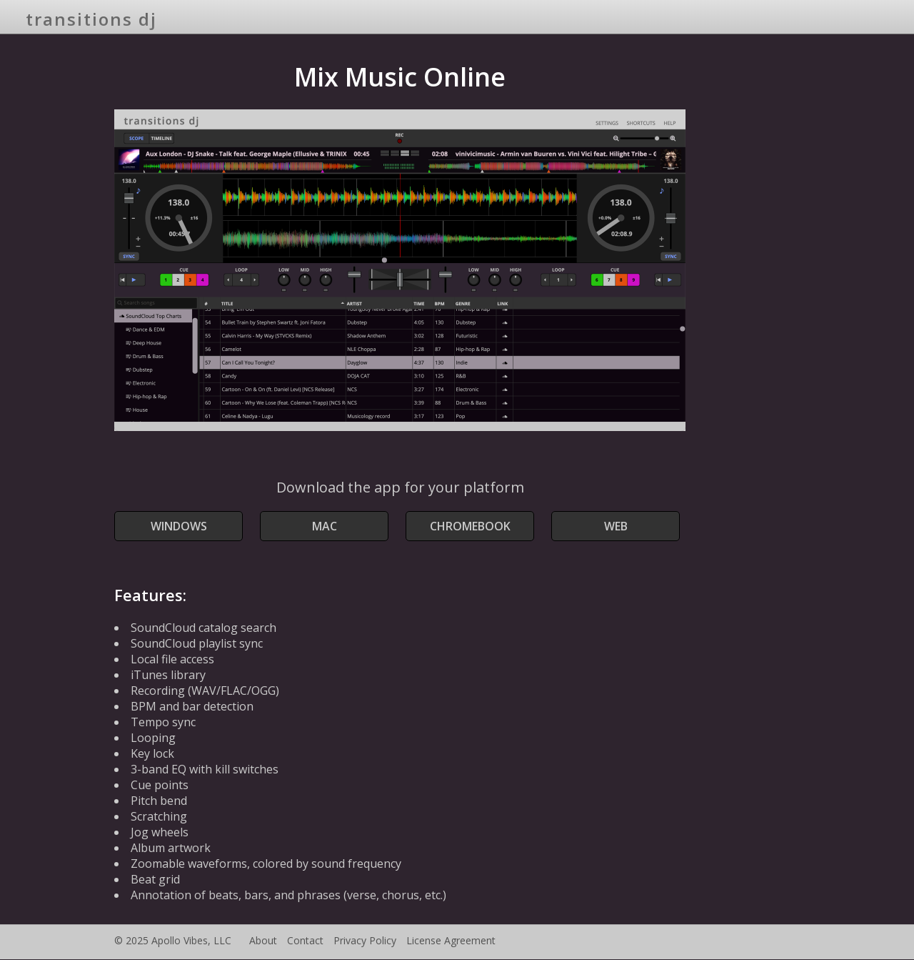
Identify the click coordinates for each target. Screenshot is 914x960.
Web (616, 526)
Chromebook (470, 526)
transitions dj (91, 19)
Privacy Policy (364, 940)
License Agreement (451, 940)
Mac (324, 526)
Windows (179, 526)
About (263, 940)
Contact (305, 940)
